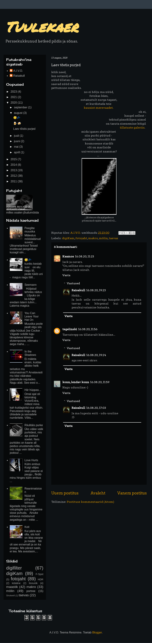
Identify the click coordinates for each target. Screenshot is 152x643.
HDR (40, 579)
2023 (14, 91)
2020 (14, 102)
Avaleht (97, 493)
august (18, 112)
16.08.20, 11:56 (87, 329)
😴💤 (16, 117)
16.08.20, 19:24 (96, 355)
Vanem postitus (132, 493)
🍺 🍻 (17, 123)
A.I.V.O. (18, 70)
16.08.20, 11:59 (99, 382)
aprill (17, 152)
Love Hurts (31, 460)
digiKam (68, 238)
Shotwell (10, 595)
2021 (14, 97)
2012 (14, 175)
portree (30, 591)
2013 (14, 170)
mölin (103, 238)
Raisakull (78, 290)
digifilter (14, 567)
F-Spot (39, 574)
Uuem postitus (64, 493)
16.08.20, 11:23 (84, 256)
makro (93, 238)
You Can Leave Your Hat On (31, 316)
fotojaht (81, 238)
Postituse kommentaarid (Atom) (90, 501)
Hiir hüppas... (32, 389)
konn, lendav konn (75, 382)
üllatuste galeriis (132, 127)
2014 (14, 164)
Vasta (66, 275)
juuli (17, 135)
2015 (14, 159)
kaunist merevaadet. (98, 107)
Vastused (73, 283)
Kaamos (68, 256)
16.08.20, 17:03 (96, 407)
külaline (16, 583)
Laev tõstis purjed (24, 128)
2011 (14, 181)
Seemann (30, 284)
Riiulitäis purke (33, 425)
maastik (12, 587)
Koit (26, 526)
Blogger (97, 632)
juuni (17, 141)
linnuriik (33, 583)
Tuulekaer (41, 26)
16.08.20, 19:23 (96, 290)
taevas (113, 238)
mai (16, 146)
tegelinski (69, 329)
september (21, 107)
